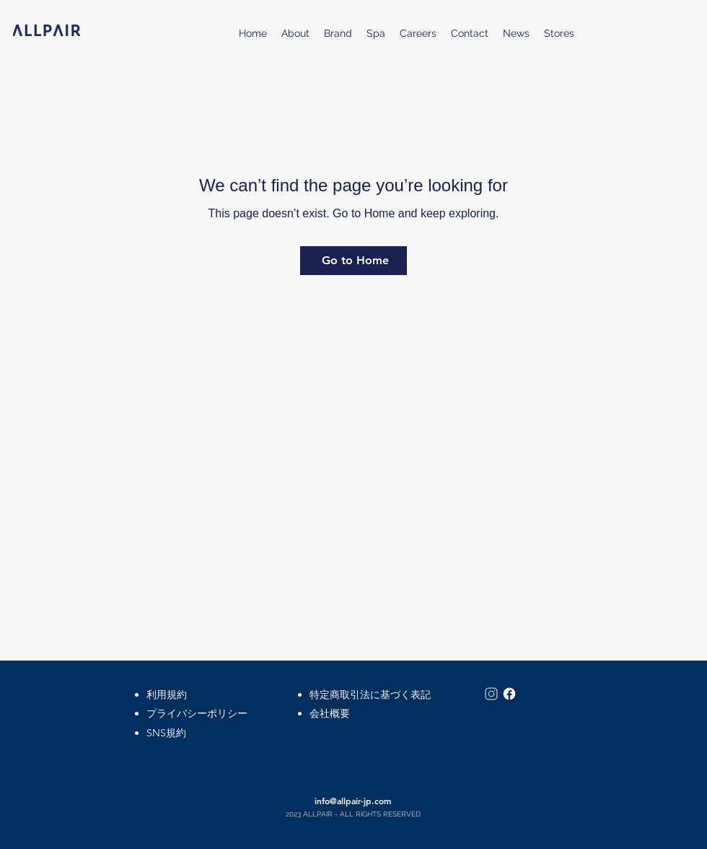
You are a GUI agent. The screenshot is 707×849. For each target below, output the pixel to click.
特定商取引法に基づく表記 (370, 694)
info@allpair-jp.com (353, 800)
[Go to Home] (353, 260)
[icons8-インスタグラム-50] (491, 694)
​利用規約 (166, 694)
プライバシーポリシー (196, 713)
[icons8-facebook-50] (509, 694)
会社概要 (329, 713)
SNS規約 (166, 732)
